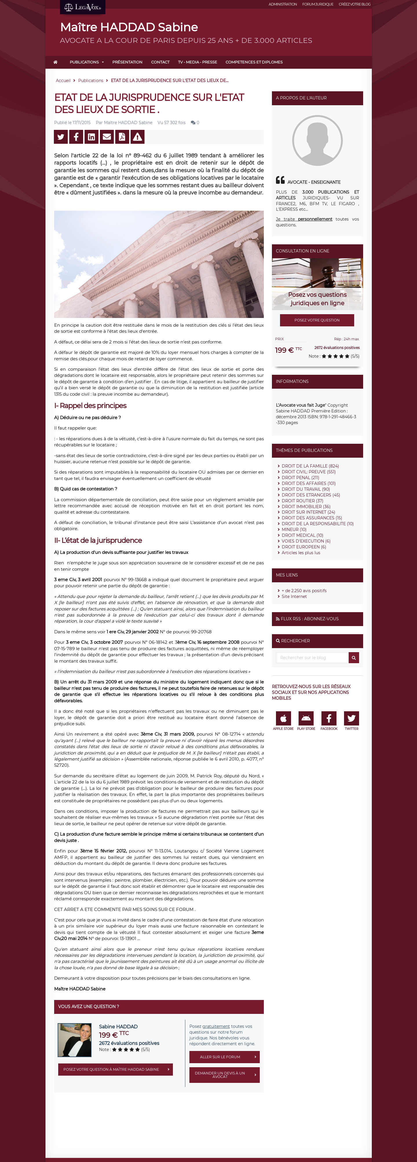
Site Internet (294, 596)
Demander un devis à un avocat (227, 1075)
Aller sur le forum (230, 1057)
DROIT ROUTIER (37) (302, 500)
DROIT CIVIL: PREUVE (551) (309, 471)
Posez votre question (317, 320)
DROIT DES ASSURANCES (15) (312, 518)
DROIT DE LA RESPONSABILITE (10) (318, 523)
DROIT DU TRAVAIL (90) (306, 489)
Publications (84, 62)
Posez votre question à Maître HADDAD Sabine (118, 1069)
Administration (283, 4)
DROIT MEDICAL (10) (302, 535)
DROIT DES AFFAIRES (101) (309, 483)
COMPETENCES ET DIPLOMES (254, 62)
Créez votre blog (354, 4)
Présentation (127, 62)
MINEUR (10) (294, 529)
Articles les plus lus (301, 552)
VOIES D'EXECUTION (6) (306, 541)
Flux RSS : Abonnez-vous (310, 618)
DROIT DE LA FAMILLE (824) (310, 466)
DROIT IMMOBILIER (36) (306, 506)
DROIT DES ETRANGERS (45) (311, 495)
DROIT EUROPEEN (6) (304, 547)
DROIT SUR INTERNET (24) (308, 512)
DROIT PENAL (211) (300, 477)
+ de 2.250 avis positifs (304, 590)
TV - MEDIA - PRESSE (197, 62)
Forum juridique (317, 4)
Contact (160, 62)
